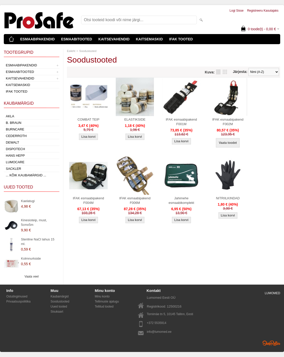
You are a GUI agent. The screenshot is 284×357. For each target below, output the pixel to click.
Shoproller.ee (271, 343)
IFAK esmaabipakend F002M (228, 122)
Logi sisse (237, 10)
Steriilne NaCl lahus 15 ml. (37, 241)
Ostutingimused (16, 296)
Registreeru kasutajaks (262, 10)
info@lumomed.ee (159, 332)
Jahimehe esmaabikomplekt (181, 200)
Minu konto (102, 296)
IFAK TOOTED (181, 39)
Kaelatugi (28, 201)
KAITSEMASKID (149, 39)
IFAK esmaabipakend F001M (181, 122)
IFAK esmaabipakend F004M (88, 200)
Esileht (71, 50)
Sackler (13, 169)
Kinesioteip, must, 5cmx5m (34, 222)
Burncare (15, 129)
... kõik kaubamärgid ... (26, 175)
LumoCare (15, 162)
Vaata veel (32, 276)
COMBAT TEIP (89, 119)
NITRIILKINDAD (228, 198)
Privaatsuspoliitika (18, 301)
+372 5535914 (156, 323)
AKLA (10, 116)
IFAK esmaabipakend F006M (135, 200)
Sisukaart (57, 311)
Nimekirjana (218, 72)
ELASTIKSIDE (135, 119)
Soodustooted (88, 50)
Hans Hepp (15, 155)
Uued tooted (59, 306)
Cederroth (16, 136)
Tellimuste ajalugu (107, 301)
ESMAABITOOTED (76, 39)
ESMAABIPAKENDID (37, 39)
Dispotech (15, 149)
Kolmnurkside (31, 258)
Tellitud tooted (104, 306)
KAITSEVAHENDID (113, 39)
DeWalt (12, 142)
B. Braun (13, 123)
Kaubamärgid (59, 296)
